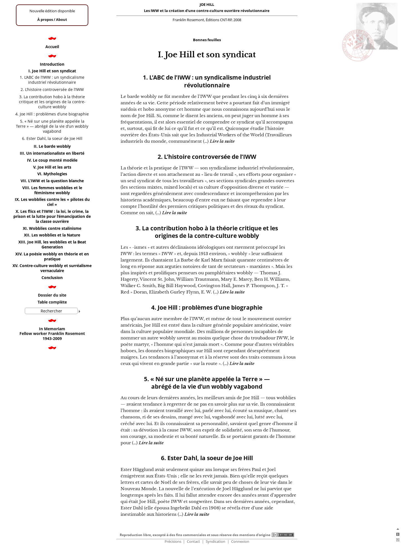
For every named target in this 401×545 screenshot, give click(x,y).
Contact (193, 541)
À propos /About (52, 19)
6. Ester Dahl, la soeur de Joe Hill (207, 458)
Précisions (173, 541)
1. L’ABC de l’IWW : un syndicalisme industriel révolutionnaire (207, 81)
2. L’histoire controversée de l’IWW (207, 157)
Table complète (52, 302)
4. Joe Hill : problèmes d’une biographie (206, 308)
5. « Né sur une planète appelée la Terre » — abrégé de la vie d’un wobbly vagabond (207, 383)
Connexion (240, 541)
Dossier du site (52, 295)
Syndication (215, 541)
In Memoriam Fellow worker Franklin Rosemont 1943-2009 (52, 333)
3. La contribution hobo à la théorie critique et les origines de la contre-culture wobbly (207, 232)
